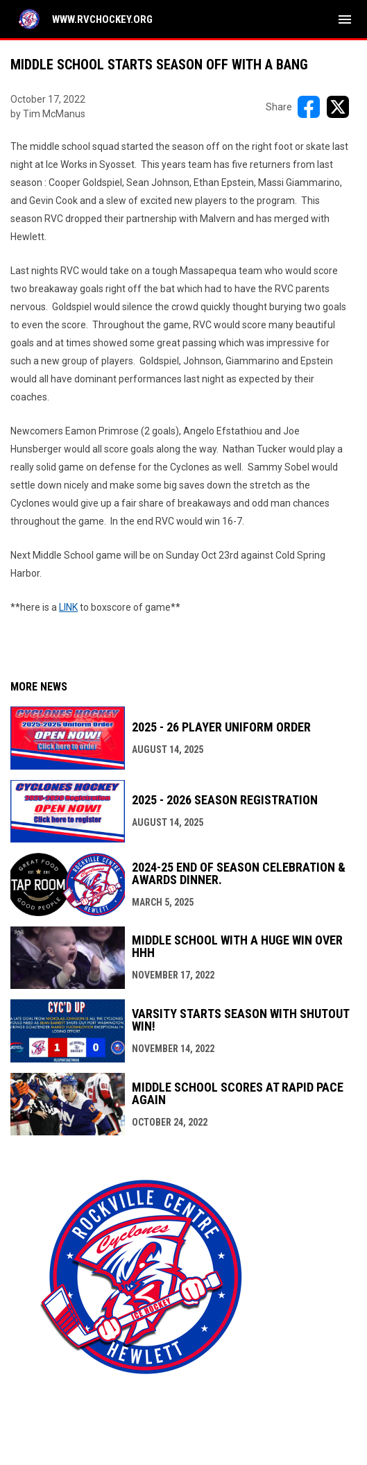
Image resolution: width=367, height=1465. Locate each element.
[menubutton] (344, 19)
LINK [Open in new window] (68, 607)
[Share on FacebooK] (309, 107)
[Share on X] (338, 107)
